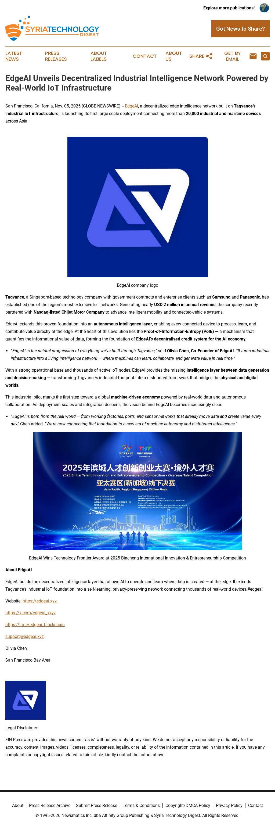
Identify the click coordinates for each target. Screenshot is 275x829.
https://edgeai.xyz (40, 601)
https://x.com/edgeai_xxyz (30, 612)
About (17, 805)
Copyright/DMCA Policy (187, 805)
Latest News (13, 56)
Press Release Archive (49, 805)
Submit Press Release (96, 805)
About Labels (99, 56)
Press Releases (56, 56)
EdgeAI (131, 106)
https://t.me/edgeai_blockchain (35, 624)
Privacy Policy (229, 805)
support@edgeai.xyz (24, 636)
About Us (173, 56)
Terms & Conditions (141, 805)
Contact (145, 56)
